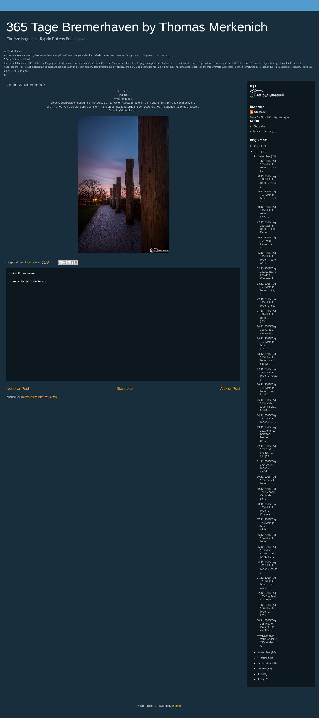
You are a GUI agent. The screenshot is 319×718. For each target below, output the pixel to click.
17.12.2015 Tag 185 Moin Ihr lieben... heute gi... (267, 374)
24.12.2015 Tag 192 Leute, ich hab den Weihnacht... (267, 273)
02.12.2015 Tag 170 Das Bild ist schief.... (266, 596)
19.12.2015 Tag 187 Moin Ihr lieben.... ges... (266, 343)
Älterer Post (230, 388)
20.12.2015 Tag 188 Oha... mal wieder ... (266, 330)
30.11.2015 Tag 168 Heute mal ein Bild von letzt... (266, 625)
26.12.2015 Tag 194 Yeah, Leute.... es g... (266, 242)
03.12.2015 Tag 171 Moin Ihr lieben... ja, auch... (266, 582)
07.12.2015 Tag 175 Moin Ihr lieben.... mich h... (266, 524)
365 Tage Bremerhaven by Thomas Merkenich (137, 27)
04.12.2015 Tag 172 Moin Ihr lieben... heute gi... (267, 567)
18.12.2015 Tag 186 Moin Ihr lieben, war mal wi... (266, 358)
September (265, 663)
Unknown (260, 111)
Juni (260, 679)
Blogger (176, 705)
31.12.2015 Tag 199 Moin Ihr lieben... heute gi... (267, 165)
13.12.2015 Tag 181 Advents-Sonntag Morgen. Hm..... (266, 434)
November (264, 652)
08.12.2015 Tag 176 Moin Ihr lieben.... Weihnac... (266, 509)
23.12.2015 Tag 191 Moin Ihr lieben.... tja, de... (266, 288)
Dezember (264, 156)
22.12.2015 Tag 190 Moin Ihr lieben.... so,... (267, 302)
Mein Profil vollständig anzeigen (269, 117)
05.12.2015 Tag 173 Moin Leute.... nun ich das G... (266, 552)
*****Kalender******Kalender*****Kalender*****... (267, 640)
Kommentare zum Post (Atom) (39, 397)
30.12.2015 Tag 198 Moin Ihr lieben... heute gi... (267, 181)
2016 (257, 146)
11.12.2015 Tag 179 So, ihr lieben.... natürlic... (266, 466)
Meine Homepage (264, 131)
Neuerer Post (17, 388)
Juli (260, 674)
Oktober (263, 657)
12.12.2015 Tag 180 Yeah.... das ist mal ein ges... (266, 451)
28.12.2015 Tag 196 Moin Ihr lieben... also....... (266, 211)
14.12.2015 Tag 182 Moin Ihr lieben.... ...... (266, 419)
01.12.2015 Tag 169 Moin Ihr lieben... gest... (266, 609)
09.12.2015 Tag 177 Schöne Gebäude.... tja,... (266, 493)
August (262, 668)
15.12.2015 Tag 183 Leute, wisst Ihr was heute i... (266, 405)
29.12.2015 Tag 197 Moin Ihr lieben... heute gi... (267, 196)
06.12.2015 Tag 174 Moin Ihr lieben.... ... (266, 538)
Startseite (125, 388)
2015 (257, 151)
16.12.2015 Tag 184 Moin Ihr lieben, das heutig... (266, 389)
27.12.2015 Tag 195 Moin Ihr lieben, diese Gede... (266, 227)
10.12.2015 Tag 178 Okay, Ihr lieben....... (266, 480)
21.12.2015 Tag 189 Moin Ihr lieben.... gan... (266, 316)
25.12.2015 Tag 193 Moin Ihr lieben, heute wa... (266, 257)
